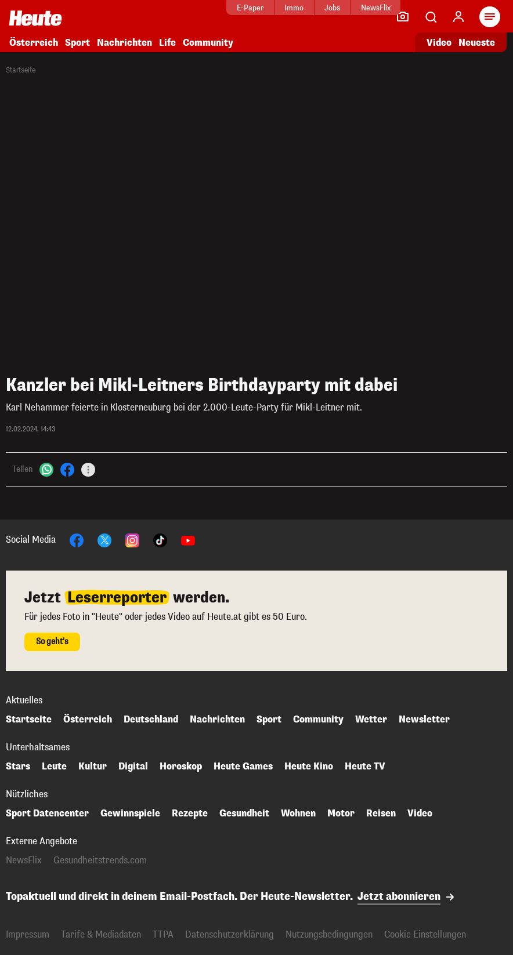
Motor (341, 813)
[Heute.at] (35, 18)
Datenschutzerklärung (229, 934)
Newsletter (424, 719)
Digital (133, 766)
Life (167, 43)
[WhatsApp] (46, 469)
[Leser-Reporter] (403, 17)
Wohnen (298, 813)
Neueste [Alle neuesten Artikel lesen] (476, 43)
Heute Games (243, 766)
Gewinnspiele (130, 813)
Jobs (291, 7)
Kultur (92, 766)
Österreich (33, 43)
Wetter (371, 719)
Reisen (381, 813)
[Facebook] (67, 469)
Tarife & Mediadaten (101, 934)
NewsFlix (334, 7)
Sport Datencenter (47, 813)
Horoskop (181, 766)
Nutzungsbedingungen (329, 934)
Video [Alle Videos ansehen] (439, 43)
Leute (54, 766)
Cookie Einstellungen (425, 934)
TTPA (163, 934)
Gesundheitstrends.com (100, 860)
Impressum (27, 934)
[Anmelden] (458, 17)
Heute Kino (308, 766)
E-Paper (208, 7)
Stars (18, 766)
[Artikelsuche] (431, 17)
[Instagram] (132, 539)
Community (208, 43)
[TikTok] (160, 539)
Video (419, 813)
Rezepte (190, 813)
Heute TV (365, 766)
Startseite (20, 70)
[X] (104, 539)
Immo (252, 7)
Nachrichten (124, 43)
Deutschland (151, 719)
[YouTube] (188, 539)
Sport (77, 43)
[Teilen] (88, 470)
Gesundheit (244, 813)
